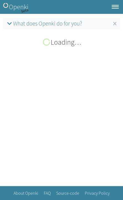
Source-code (67, 193)
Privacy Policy (97, 193)
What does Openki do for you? (44, 23)
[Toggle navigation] (115, 7)
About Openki (26, 193)
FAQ (47, 193)
